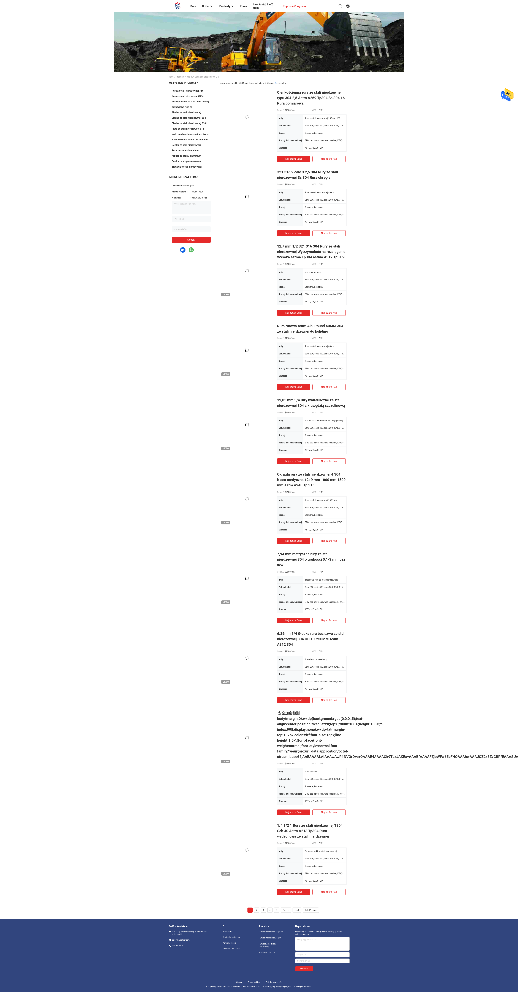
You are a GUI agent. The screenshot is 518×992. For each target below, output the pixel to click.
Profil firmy (227, 931)
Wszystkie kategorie (267, 952)
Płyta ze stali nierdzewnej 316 (188, 128)
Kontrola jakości (229, 943)
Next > (286, 910)
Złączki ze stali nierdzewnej (187, 166)
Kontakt (191, 239)
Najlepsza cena (293, 158)
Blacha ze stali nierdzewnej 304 (189, 117)
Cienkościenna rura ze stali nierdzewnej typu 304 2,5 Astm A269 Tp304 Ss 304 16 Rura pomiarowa (311, 97)
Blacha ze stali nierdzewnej (186, 112)
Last (297, 910)
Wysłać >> (304, 969)
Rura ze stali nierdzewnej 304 (188, 96)
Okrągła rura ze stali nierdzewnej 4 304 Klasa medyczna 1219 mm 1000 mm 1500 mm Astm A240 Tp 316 (311, 479)
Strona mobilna (254, 982)
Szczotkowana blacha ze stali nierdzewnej (191, 139)
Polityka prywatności (274, 982)
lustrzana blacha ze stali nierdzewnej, (191, 134)
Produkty (180, 77)
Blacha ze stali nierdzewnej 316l (189, 123)
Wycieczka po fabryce (231, 937)
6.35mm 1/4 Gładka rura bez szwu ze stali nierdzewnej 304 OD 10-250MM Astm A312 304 (311, 639)
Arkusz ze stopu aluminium (186, 155)
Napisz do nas (329, 158)
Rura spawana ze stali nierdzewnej (190, 101)
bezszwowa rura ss (182, 107)
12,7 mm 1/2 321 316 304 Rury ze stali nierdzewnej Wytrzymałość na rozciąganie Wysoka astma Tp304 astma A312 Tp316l (311, 251)
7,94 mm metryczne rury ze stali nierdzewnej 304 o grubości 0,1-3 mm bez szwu (311, 559)
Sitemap (239, 982)
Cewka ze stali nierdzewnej (186, 145)
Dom (171, 77)
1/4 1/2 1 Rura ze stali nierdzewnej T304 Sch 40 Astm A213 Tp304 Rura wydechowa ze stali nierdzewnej (310, 830)
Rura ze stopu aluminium (185, 150)
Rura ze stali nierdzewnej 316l (188, 90)
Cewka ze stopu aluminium (186, 161)
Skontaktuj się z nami (231, 949)
